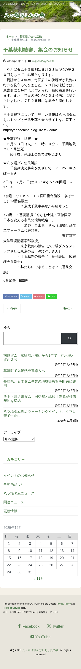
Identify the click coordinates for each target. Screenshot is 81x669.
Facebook (11, 296)
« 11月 (39, 578)
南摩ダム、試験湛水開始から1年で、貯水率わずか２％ (39, 357)
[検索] (69, 338)
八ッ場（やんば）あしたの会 (40, 650)
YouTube (40, 637)
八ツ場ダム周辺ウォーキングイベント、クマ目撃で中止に (39, 413)
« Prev (12, 308)
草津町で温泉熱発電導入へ (24, 370)
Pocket (39, 296)
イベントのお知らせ (19, 475)
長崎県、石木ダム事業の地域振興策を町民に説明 (39, 383)
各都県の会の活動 (43, 61)
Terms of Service (11, 608)
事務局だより (13, 484)
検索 (6, 327)
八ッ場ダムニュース (19, 493)
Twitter (25, 296)
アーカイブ (12, 432)
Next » (67, 308)
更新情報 (10, 511)
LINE (51, 296)
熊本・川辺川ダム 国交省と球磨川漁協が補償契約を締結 (39, 399)
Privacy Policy (64, 604)
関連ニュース (13, 502)
